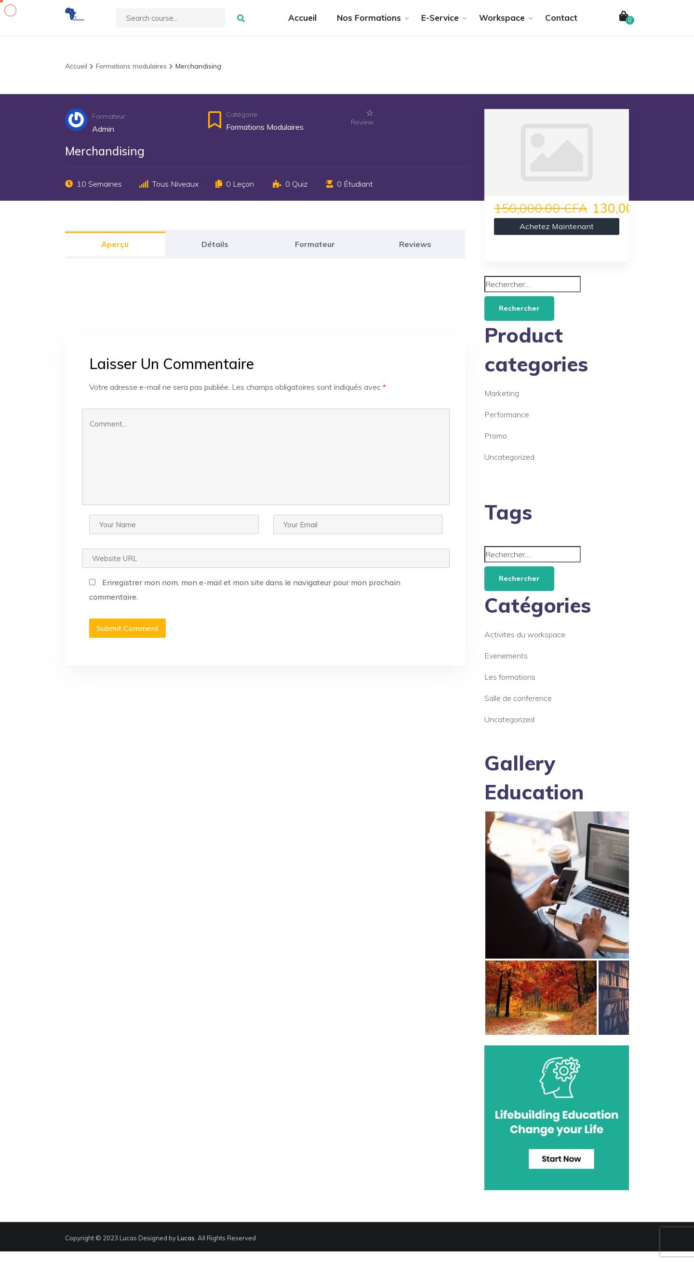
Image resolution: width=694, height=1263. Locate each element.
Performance (506, 426)
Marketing (501, 405)
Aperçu (115, 256)
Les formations (509, 688)
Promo (495, 447)
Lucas (186, 1249)
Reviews (415, 256)
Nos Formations (369, 23)
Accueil (302, 23)
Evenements (506, 667)
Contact (561, 23)
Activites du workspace (524, 646)
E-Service (440, 23)
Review (362, 133)
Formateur (108, 128)
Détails (214, 256)
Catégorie (241, 126)
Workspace (502, 23)
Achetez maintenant (557, 238)
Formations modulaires (265, 138)
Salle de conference (518, 709)
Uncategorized (509, 468)
